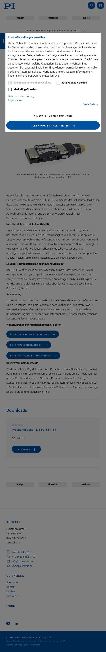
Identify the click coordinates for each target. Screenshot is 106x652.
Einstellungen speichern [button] (53, 116)
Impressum (15, 100)
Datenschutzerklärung (21, 96)
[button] (53, 125)
